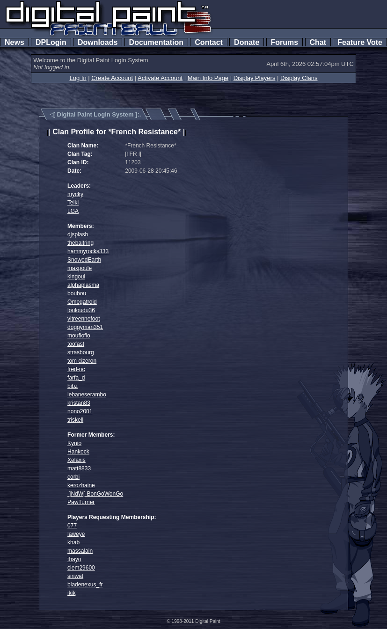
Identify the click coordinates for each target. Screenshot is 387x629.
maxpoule (79, 268)
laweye (76, 534)
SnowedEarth (84, 259)
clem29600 (81, 567)
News (14, 42)
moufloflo (78, 335)
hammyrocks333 (88, 251)
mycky (75, 194)
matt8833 (79, 468)
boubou (76, 293)
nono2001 (79, 411)
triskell (75, 420)
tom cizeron (81, 361)
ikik (71, 593)
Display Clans (298, 77)
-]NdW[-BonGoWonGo (95, 493)
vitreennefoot (83, 318)
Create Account (112, 77)
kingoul (76, 276)
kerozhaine (81, 485)
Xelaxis (76, 460)
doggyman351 (85, 327)
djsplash (77, 234)
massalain (80, 551)
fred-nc (76, 369)
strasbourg (80, 352)
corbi (73, 477)
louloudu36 (81, 310)
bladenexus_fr (84, 584)
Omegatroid (82, 302)
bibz (72, 386)
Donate (246, 42)
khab (73, 542)
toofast (75, 344)
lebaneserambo (86, 394)
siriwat (75, 576)
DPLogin (51, 42)
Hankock (78, 451)
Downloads (97, 42)
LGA (73, 211)
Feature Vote (360, 42)
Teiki (73, 202)
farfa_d (76, 377)
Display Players (255, 77)
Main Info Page (208, 77)
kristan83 (78, 403)
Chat (318, 42)
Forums (284, 42)
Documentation (156, 42)
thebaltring (80, 243)
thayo (74, 559)
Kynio (74, 443)
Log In (77, 77)
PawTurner (81, 502)
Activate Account (160, 77)
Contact (208, 42)
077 (72, 525)
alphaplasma (83, 285)
